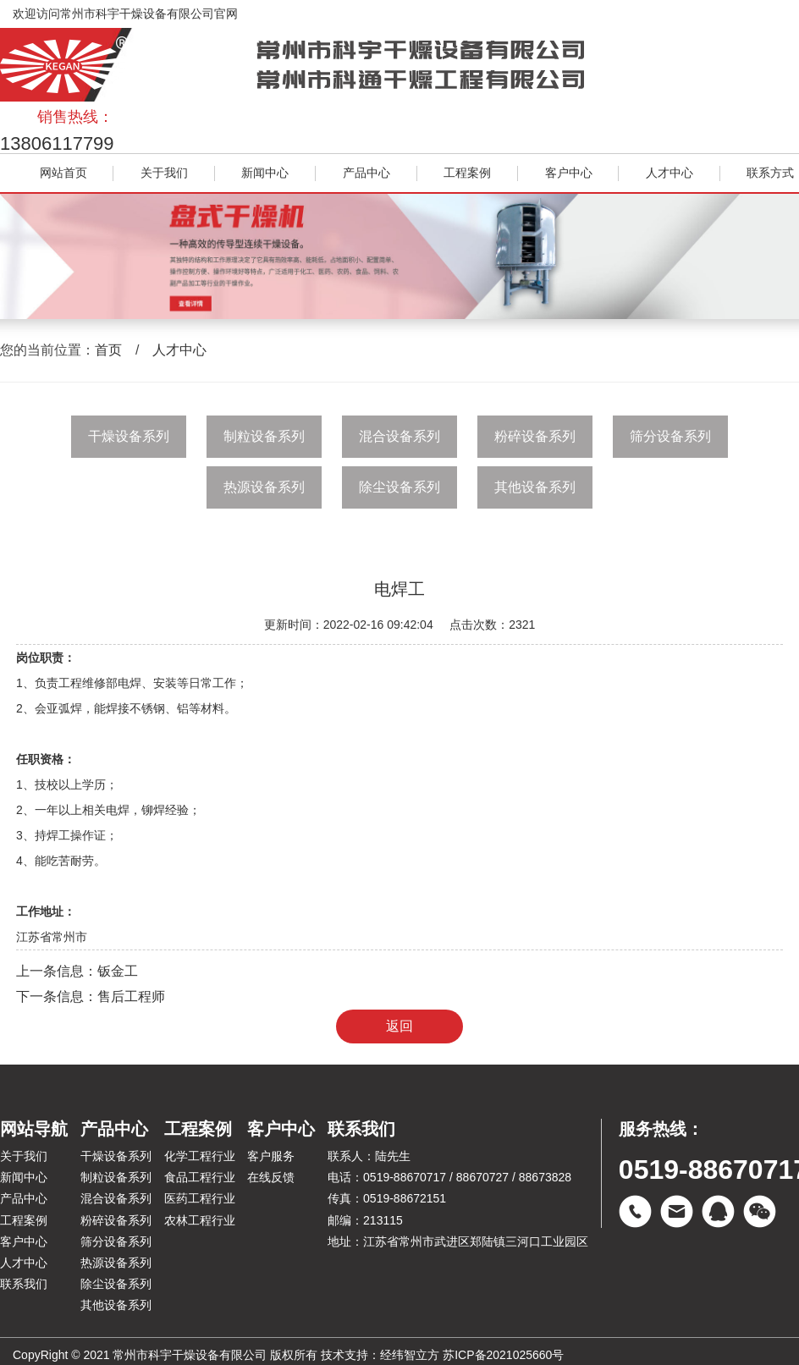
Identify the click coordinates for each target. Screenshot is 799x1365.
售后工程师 (131, 996)
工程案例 (467, 172)
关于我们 (164, 172)
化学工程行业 (199, 1156)
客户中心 (568, 172)
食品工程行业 (199, 1177)
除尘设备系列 (399, 487)
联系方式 (770, 172)
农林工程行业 (199, 1220)
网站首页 (63, 172)
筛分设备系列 (670, 436)
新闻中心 (265, 172)
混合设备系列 (399, 436)
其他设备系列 (535, 487)
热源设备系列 (264, 487)
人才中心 (669, 172)
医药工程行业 (199, 1198)
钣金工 (117, 971)
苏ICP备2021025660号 (503, 1355)
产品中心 (366, 172)
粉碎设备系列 (535, 436)
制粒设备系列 (264, 436)
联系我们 (23, 1284)
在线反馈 (271, 1177)
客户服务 (271, 1156)
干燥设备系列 (128, 436)
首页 (108, 350)
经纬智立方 (409, 1355)
